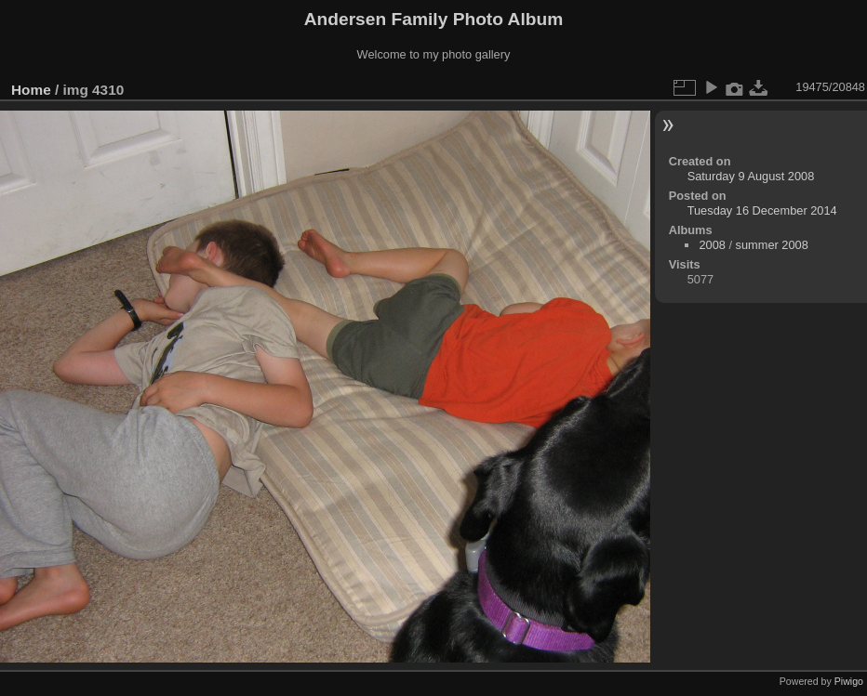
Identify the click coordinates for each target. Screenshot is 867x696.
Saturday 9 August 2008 (751, 176)
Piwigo (848, 681)
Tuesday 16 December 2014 (762, 210)
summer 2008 (772, 245)
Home (31, 90)
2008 (712, 245)
